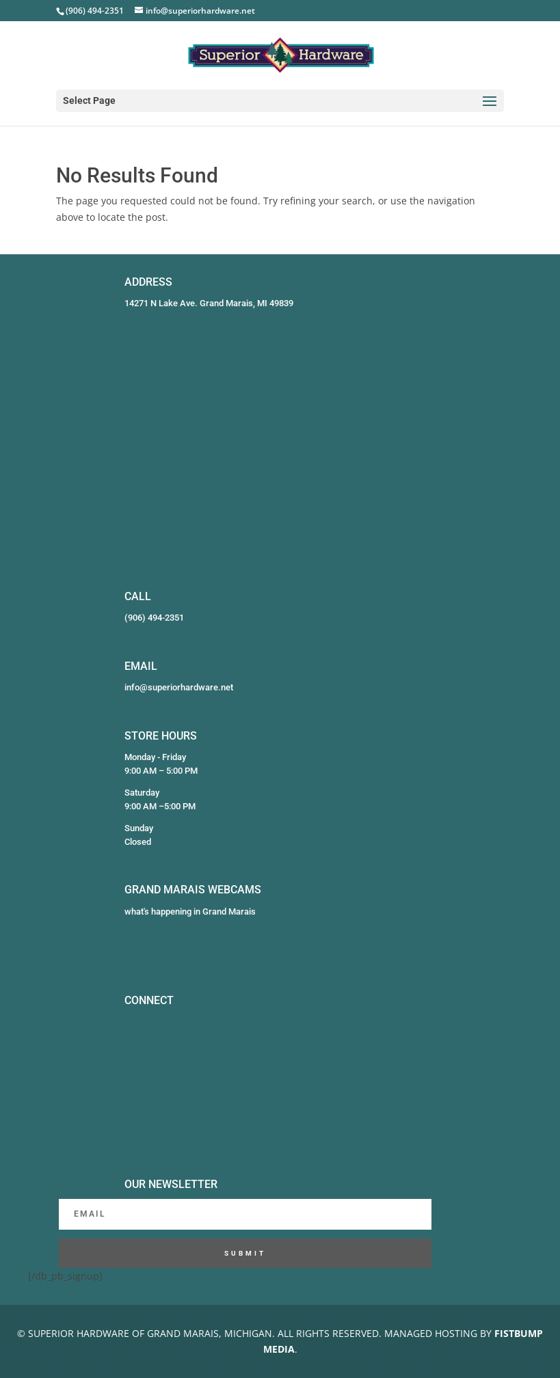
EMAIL (140, 666)
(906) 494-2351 (154, 617)
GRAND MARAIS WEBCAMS (192, 889)
